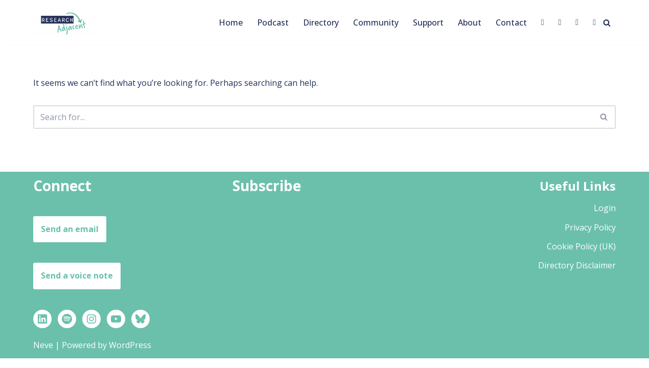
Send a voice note (77, 285)
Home (231, 22)
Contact (511, 22)
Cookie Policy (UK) (581, 256)
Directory (321, 22)
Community (376, 22)
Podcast (273, 22)
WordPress (130, 354)
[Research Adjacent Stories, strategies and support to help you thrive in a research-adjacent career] (64, 22)
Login (605, 217)
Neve (43, 354)
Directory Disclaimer (577, 275)
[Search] (607, 23)
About (469, 22)
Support (428, 22)
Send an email (70, 238)
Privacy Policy (590, 236)
